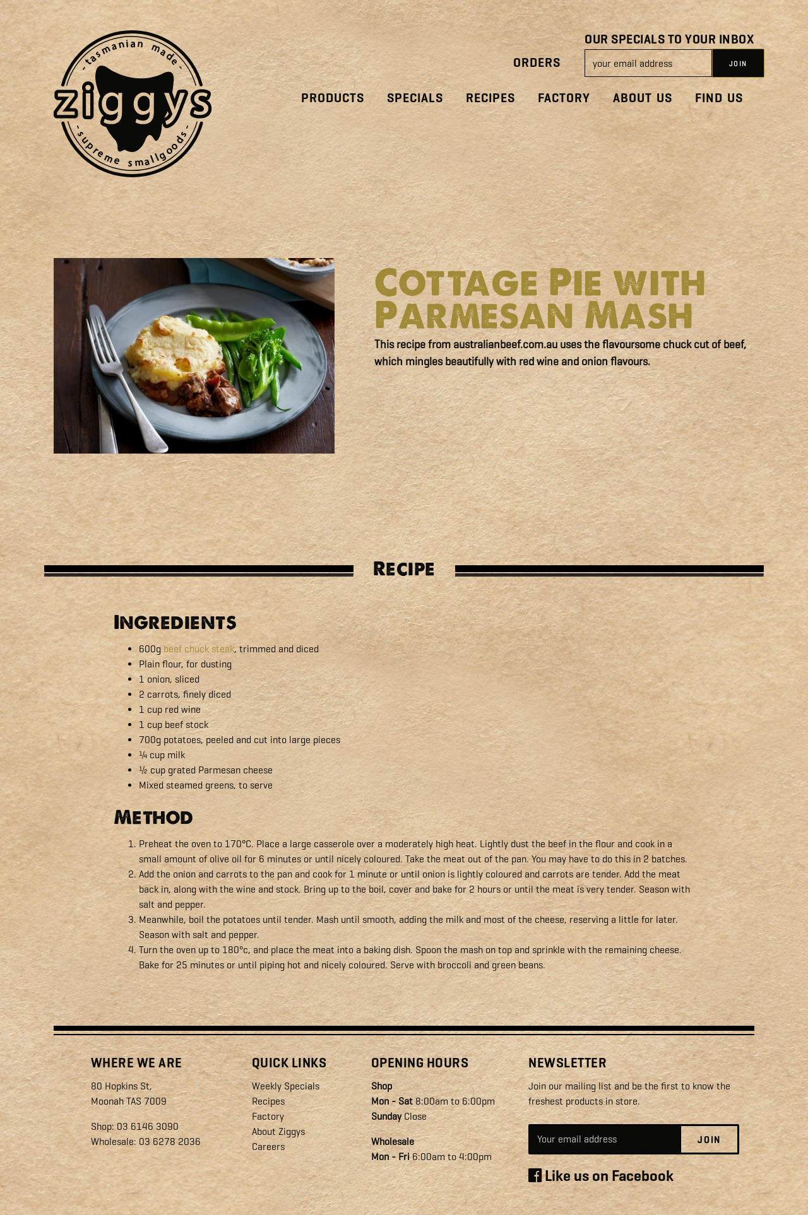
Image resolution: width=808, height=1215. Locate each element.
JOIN (738, 63)
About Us (642, 98)
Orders (537, 63)
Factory (564, 98)
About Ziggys (278, 1131)
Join (709, 1140)
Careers (268, 1147)
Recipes (490, 98)
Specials (415, 98)
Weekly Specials (285, 1086)
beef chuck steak (198, 649)
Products (332, 98)
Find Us (719, 98)
